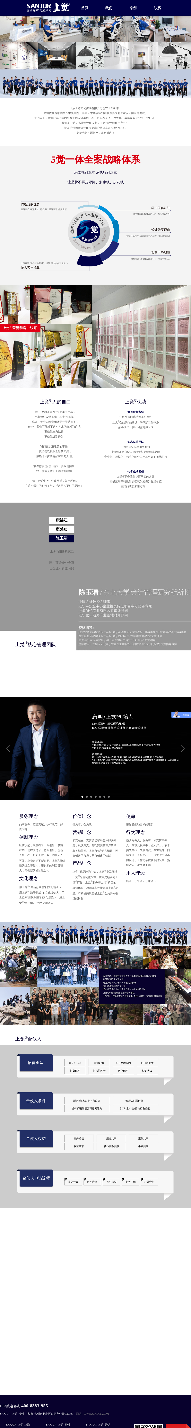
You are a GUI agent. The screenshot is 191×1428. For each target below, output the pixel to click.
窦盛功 (61, 529)
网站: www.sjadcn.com (92, 1413)
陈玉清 (61, 538)
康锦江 (61, 520)
